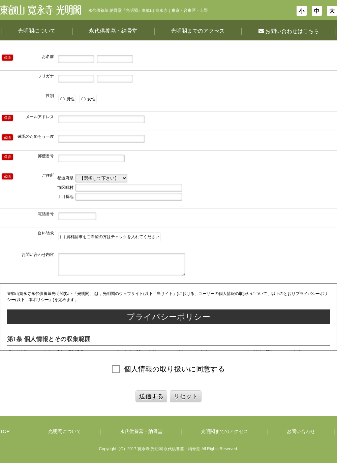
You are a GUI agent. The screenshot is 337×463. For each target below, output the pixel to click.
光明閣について (37, 31)
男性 (67, 99)
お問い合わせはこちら (288, 31)
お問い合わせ (301, 431)
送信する (151, 396)
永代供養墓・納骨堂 (113, 31)
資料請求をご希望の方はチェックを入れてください (109, 236)
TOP (5, 431)
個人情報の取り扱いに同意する (174, 368)
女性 (88, 99)
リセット (186, 396)
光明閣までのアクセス (198, 31)
